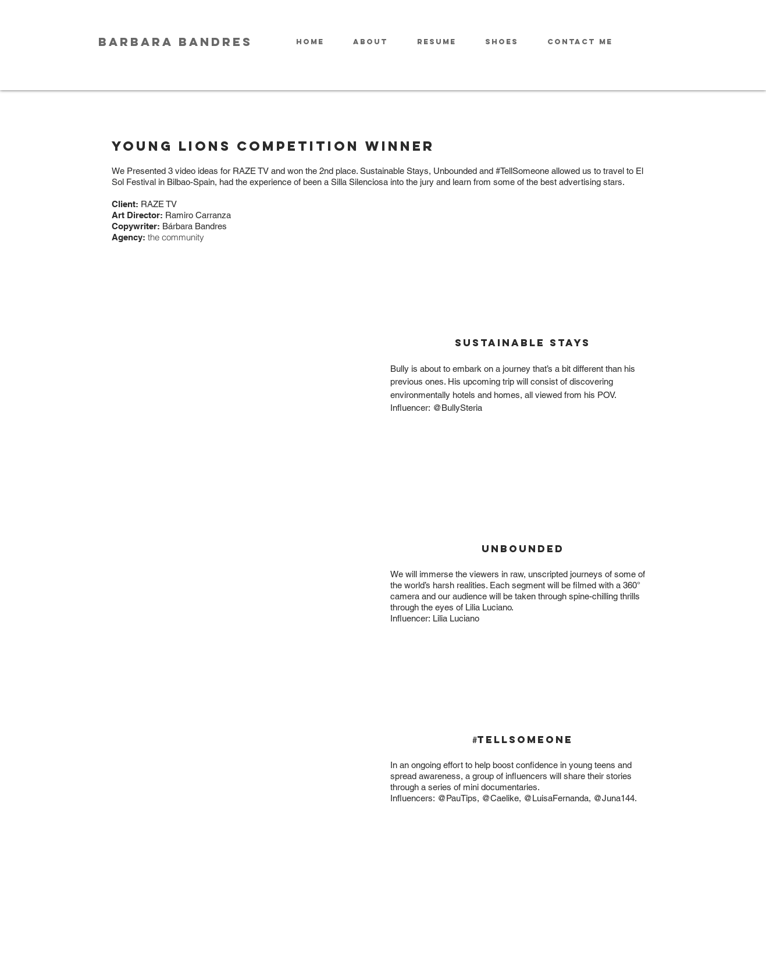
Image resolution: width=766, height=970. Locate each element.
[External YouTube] (243, 377)
